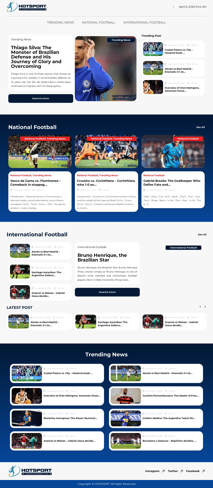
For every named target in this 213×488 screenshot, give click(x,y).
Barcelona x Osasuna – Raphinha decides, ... (169, 440)
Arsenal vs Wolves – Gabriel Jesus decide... (48, 295)
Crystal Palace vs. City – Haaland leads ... (179, 51)
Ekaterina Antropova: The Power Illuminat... (70, 418)
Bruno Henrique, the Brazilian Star (102, 257)
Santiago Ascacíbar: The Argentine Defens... (46, 274)
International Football (144, 22)
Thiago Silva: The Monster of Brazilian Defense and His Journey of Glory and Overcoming (36, 57)
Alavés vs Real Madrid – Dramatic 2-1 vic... (179, 70)
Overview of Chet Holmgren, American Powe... (182, 89)
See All (200, 127)
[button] (200, 307)
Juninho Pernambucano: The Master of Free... (171, 395)
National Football (98, 22)
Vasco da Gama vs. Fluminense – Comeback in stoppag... (35, 182)
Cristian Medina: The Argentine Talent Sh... (169, 418)
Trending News (60, 22)
